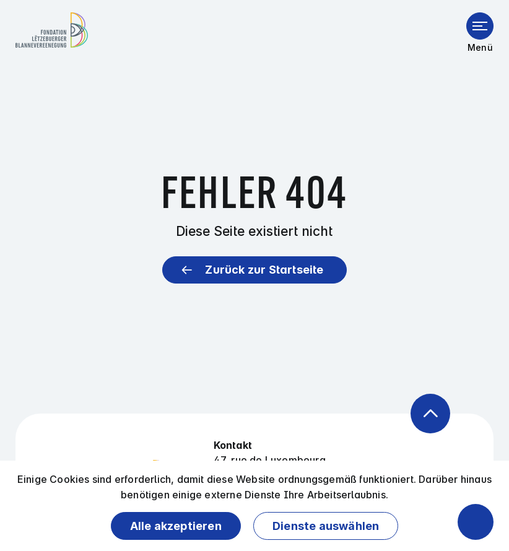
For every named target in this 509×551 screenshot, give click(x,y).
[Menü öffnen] (480, 26)
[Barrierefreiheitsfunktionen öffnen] (476, 522)
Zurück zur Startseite (264, 269)
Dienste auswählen (325, 525)
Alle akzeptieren (176, 525)
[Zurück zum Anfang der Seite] (430, 413)
